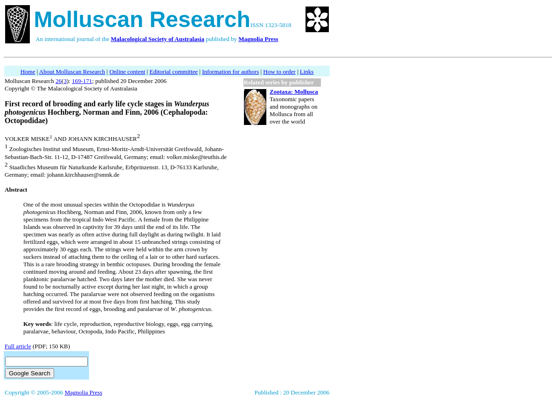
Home (28, 71)
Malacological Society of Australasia (157, 38)
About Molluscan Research (72, 71)
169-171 (82, 80)
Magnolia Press (84, 392)
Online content (127, 71)
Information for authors (230, 71)
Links (307, 71)
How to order (279, 71)
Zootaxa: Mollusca (294, 91)
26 (59, 80)
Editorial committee (173, 71)
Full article (18, 346)
